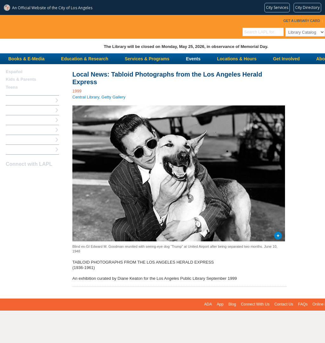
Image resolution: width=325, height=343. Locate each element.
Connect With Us (255, 304)
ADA (208, 304)
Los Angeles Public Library (78, 26)
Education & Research (84, 58)
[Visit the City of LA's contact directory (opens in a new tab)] (307, 7)
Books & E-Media (26, 58)
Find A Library (19, 149)
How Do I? (16, 100)
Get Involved (286, 58)
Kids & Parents (21, 79)
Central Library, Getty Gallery (98, 97)
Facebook (10, 177)
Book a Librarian (22, 139)
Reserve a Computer (26, 120)
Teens (12, 87)
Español (14, 71)
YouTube (32, 177)
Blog (232, 304)
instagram (21, 177)
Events (193, 58)
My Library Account (25, 110)
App (220, 304)
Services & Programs (147, 58)
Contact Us (284, 304)
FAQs (303, 304)
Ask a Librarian (21, 129)
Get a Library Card (301, 21)
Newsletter (43, 177)
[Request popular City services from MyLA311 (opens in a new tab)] (277, 7)
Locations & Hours (236, 58)
